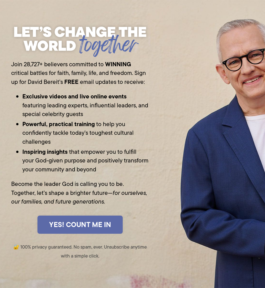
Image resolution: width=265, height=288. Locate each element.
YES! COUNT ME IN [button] (80, 224)
